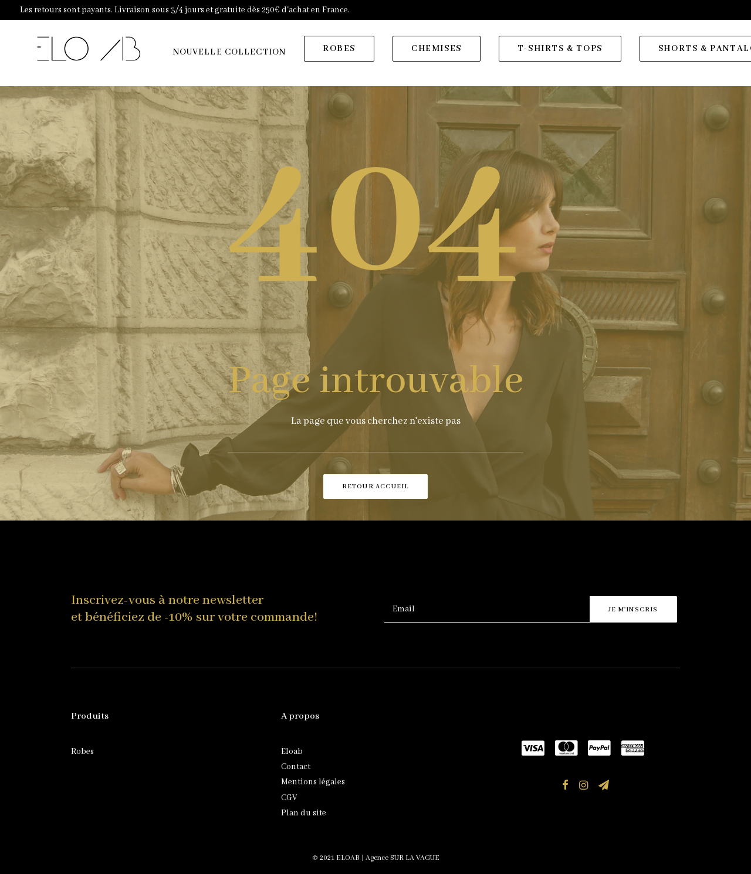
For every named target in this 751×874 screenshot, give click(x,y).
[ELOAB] (90, 53)
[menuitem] (232, 56)
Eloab (292, 751)
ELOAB (348, 857)
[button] (565, 787)
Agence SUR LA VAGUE (402, 857)
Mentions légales (313, 782)
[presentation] (473, 567)
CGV (289, 798)
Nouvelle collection (233, 57)
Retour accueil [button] (376, 486)
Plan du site (303, 813)
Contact (295, 766)
